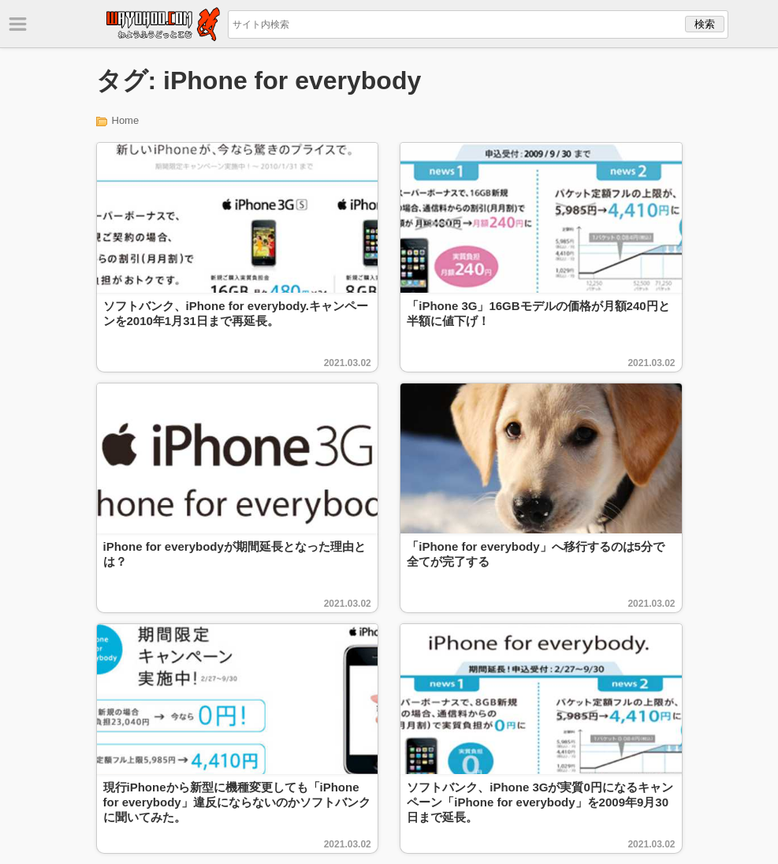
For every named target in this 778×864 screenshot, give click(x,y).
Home (126, 120)
